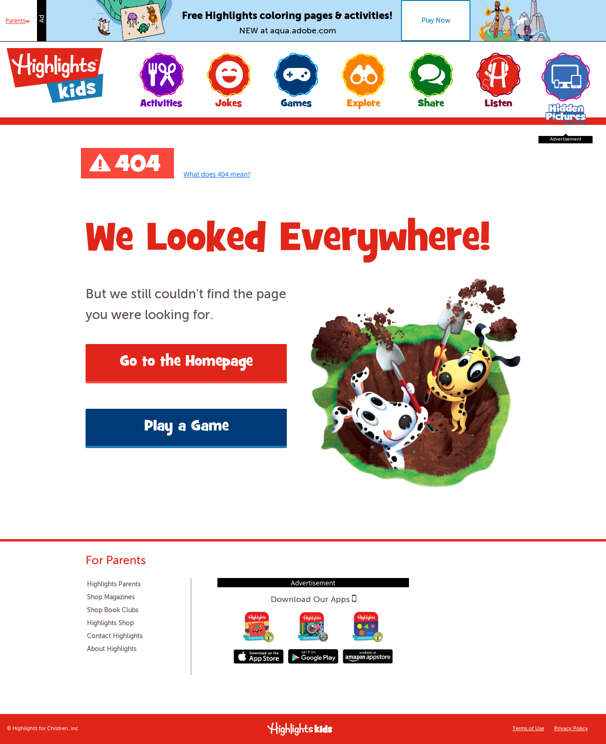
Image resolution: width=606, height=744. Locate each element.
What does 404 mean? (217, 174)
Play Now (435, 21)
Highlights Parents (114, 584)
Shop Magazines (111, 597)
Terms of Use (528, 729)
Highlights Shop (110, 623)
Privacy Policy (571, 729)
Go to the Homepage (186, 362)
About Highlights (111, 649)
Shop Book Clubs (112, 610)
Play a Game (186, 427)
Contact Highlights (114, 636)
